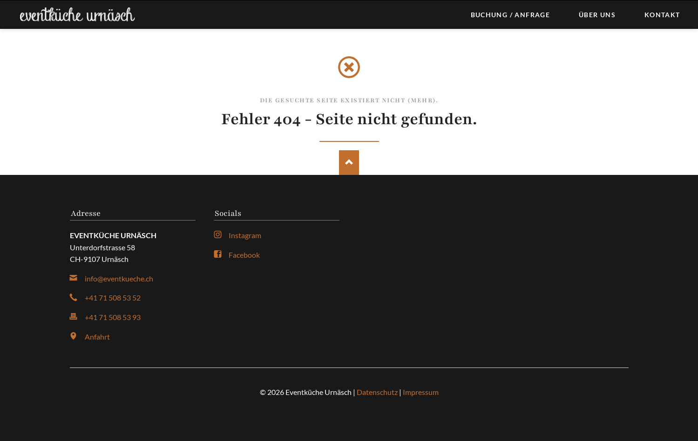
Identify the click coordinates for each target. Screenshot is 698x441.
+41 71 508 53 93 (113, 317)
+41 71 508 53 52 (113, 297)
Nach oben (349, 162)
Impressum (421, 392)
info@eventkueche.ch (119, 278)
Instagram (245, 235)
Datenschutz (377, 392)
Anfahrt (97, 336)
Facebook (244, 254)
